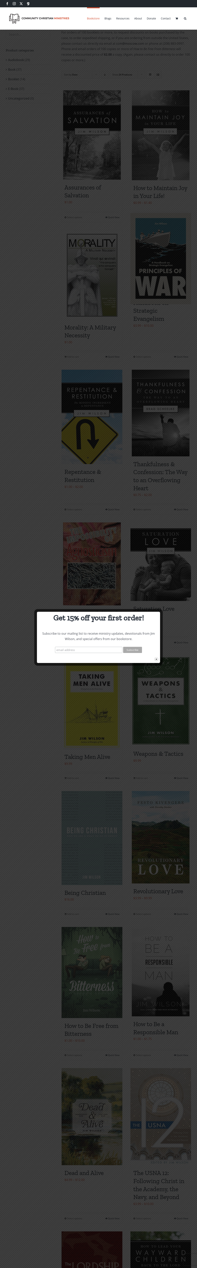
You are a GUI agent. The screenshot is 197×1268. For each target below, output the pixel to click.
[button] (185, 17)
